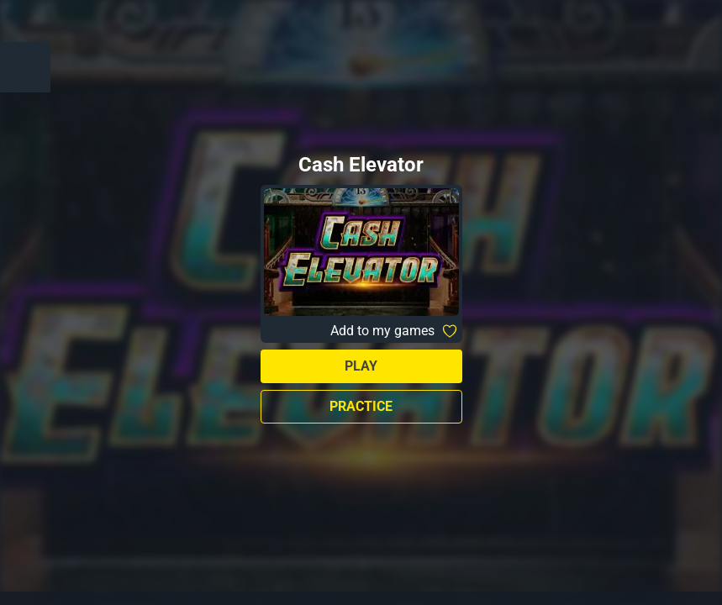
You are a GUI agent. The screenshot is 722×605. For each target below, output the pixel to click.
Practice (361, 406)
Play (361, 366)
